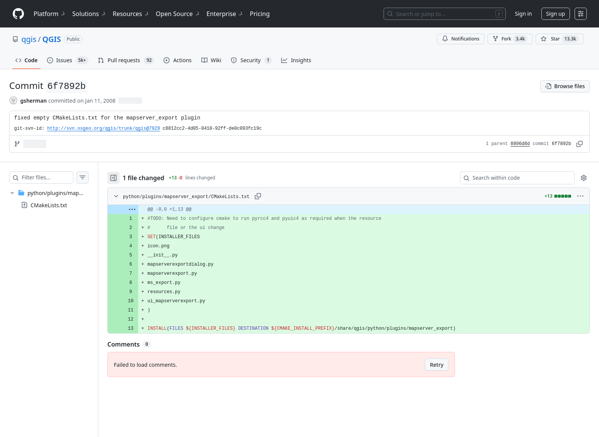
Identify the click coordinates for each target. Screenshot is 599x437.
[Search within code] (514, 178)
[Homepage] (18, 14)
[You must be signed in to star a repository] (560, 39)
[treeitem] (56, 199)
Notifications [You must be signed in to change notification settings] (460, 38)
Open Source (178, 14)
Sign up (555, 13)
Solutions (89, 14)
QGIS (51, 39)
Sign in (523, 13)
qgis (28, 39)
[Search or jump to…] (444, 13)
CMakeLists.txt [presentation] (49, 205)
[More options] (580, 196)
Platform (50, 14)
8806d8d (520, 144)
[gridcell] (356, 209)
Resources (131, 14)
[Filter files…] (55, 177)
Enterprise (225, 14)
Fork (510, 39)
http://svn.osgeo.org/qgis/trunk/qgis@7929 (103, 128)
